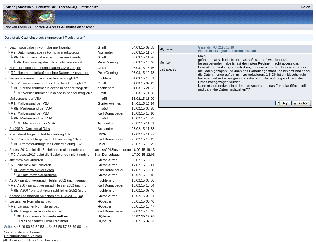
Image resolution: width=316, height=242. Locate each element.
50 (28, 226)
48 (18, 226)
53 (42, 226)
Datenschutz (88, 7)
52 (37, 226)
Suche (10, 7)
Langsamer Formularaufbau (30, 201)
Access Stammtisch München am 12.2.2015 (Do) (46, 196)
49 (23, 226)
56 (60, 226)
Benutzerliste (46, 7)
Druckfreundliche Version (23, 236)
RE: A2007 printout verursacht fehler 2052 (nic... (50, 190)
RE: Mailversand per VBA (30, 103)
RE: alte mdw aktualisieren (31, 165)
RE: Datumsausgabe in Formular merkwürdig (45, 52)
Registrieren (74, 37)
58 (69, 226)
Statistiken (26, 7)
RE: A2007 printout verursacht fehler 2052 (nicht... (48, 185)
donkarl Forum (16, 27)
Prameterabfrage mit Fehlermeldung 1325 (40, 134)
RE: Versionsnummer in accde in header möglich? (48, 83)
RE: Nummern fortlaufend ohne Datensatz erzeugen (50, 73)
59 (74, 226)
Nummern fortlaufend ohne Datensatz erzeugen (45, 68)
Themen (39, 27)
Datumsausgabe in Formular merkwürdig (40, 47)
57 (65, 226)
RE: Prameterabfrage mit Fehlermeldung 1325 (46, 139)
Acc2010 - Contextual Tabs (29, 129)
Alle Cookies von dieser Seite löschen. (30, 240)
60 (79, 226)
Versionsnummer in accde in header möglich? (43, 78)
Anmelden (54, 37)
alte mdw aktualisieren (26, 160)
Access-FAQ (68, 7)
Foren (305, 7)
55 (55, 226)
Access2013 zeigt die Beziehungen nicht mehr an (46, 149)
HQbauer (166, 49)
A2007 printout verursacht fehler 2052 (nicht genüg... (49, 180)
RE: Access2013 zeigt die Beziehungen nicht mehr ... (51, 154)
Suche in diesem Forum (22, 232)
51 (33, 226)
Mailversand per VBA (25, 98)
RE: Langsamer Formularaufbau (35, 206)
